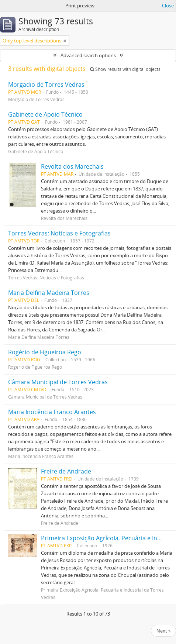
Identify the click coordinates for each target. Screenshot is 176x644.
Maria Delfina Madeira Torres (48, 293)
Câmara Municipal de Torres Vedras (58, 382)
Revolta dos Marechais (72, 166)
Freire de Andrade (66, 471)
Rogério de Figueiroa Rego (44, 352)
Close (168, 5)
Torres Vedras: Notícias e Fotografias (59, 233)
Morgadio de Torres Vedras (46, 84)
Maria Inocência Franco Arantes (52, 412)
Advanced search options (88, 55)
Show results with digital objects (125, 69)
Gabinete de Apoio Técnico (45, 114)
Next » (163, 630)
